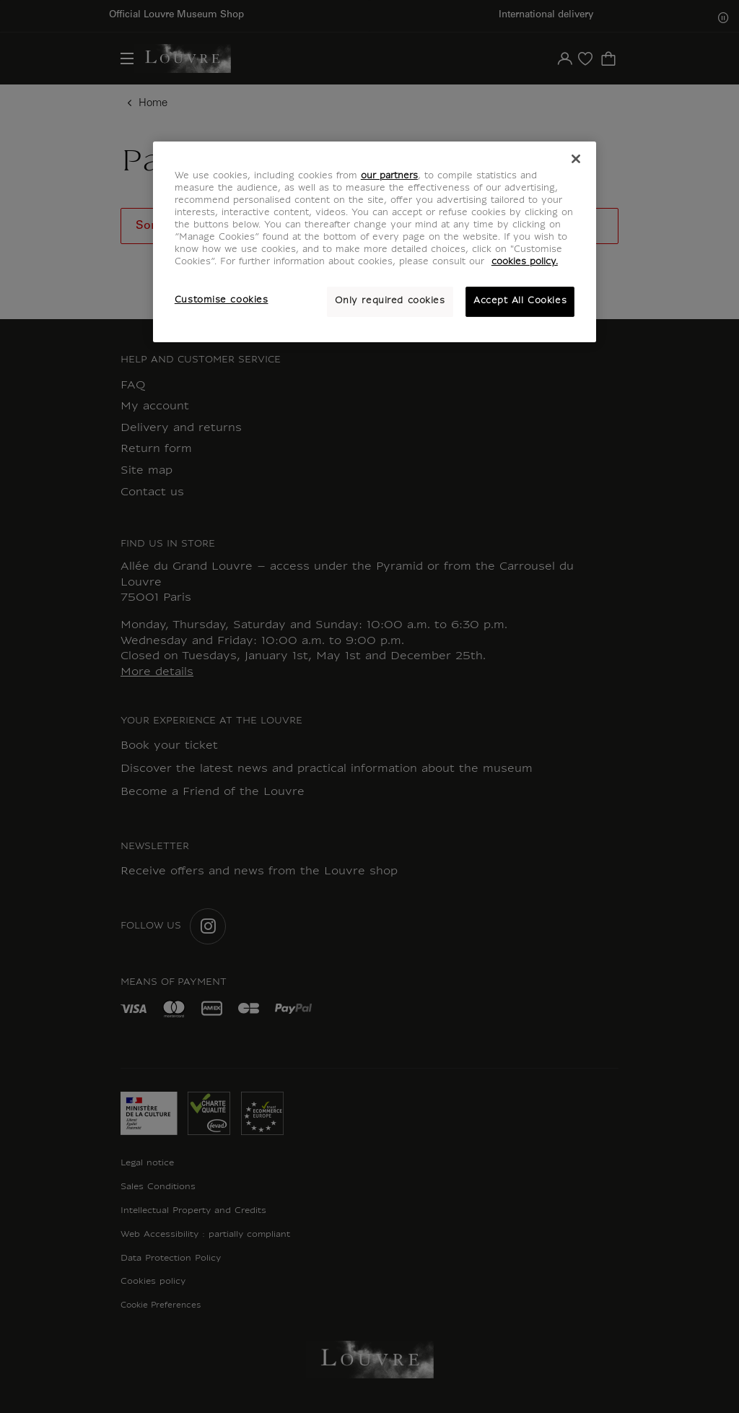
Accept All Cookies (520, 301)
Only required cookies (390, 301)
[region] (374, 242)
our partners (389, 176)
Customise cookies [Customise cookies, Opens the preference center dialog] (221, 300)
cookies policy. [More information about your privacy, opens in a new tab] (524, 262)
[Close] (576, 159)
